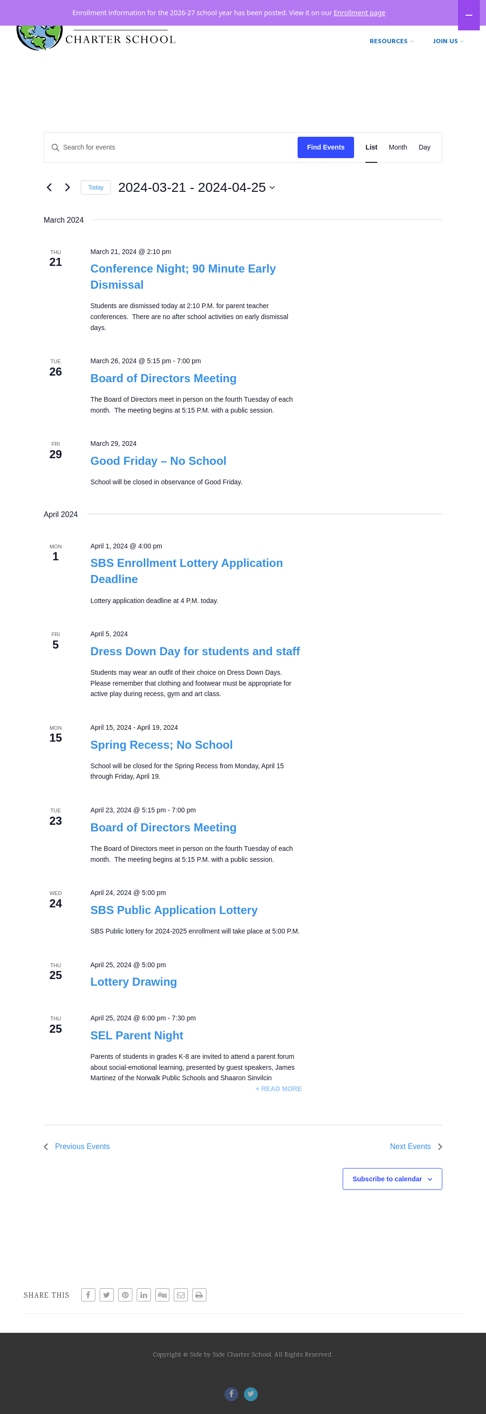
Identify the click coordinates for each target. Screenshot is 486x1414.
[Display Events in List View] (371, 160)
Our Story (296, 28)
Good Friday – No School (159, 473)
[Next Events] (68, 200)
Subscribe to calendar (387, 1192)
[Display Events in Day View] (424, 160)
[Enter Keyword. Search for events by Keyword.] (171, 160)
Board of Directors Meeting (164, 391)
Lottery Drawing (134, 994)
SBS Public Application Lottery (174, 922)
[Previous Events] (49, 200)
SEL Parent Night (137, 1048)
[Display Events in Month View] (398, 160)
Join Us (448, 53)
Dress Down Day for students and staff (195, 664)
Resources (392, 53)
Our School (361, 28)
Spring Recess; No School (162, 757)
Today (95, 200)
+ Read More (278, 1101)
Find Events (326, 160)
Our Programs (434, 28)
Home (245, 28)
